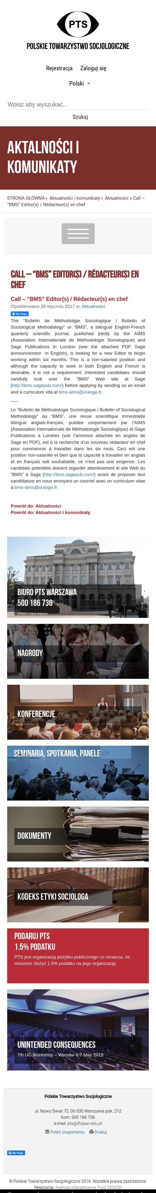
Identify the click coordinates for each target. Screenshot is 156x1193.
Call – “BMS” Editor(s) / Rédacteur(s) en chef (69, 299)
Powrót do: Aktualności (36, 505)
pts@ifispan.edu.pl (84, 1123)
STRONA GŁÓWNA (26, 198)
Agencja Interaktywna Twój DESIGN (88, 1187)
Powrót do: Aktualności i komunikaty (50, 512)
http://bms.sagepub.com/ (37, 385)
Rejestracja (59, 68)
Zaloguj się (93, 68)
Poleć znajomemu (65, 1131)
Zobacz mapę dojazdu (32, 613)
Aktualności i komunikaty (74, 198)
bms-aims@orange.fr (80, 392)
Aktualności (117, 198)
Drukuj (98, 1131)
